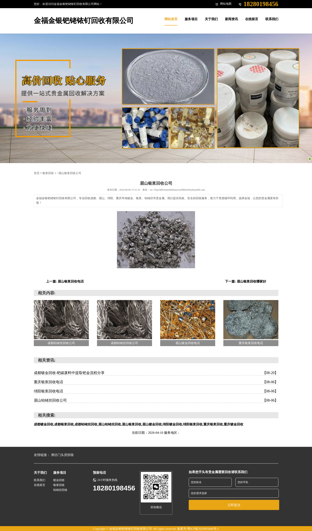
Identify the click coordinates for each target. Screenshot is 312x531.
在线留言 (39, 484)
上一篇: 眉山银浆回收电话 (65, 281)
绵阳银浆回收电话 (156, 391)
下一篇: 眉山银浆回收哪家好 (245, 281)
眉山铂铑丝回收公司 (156, 400)
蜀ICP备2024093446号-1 (203, 528)
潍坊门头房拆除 (62, 454)
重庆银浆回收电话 (156, 381)
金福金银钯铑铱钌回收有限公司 (84, 21)
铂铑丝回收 (60, 489)
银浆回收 (48, 172)
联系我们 (39, 479)
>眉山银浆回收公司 (69, 172)
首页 (37, 172)
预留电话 (99, 472)
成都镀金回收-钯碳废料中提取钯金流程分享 (156, 372)
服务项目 (59, 472)
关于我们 (40, 472)
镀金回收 (59, 479)
